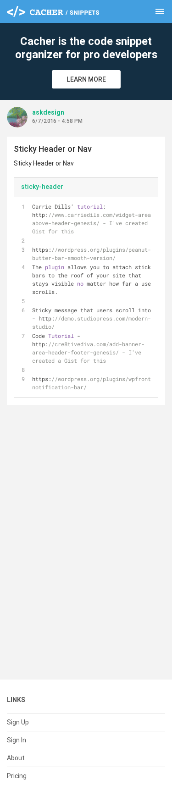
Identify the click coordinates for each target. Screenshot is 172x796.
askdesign (48, 112)
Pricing (17, 776)
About (16, 758)
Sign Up (18, 722)
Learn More (86, 79)
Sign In (16, 740)
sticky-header (42, 186)
